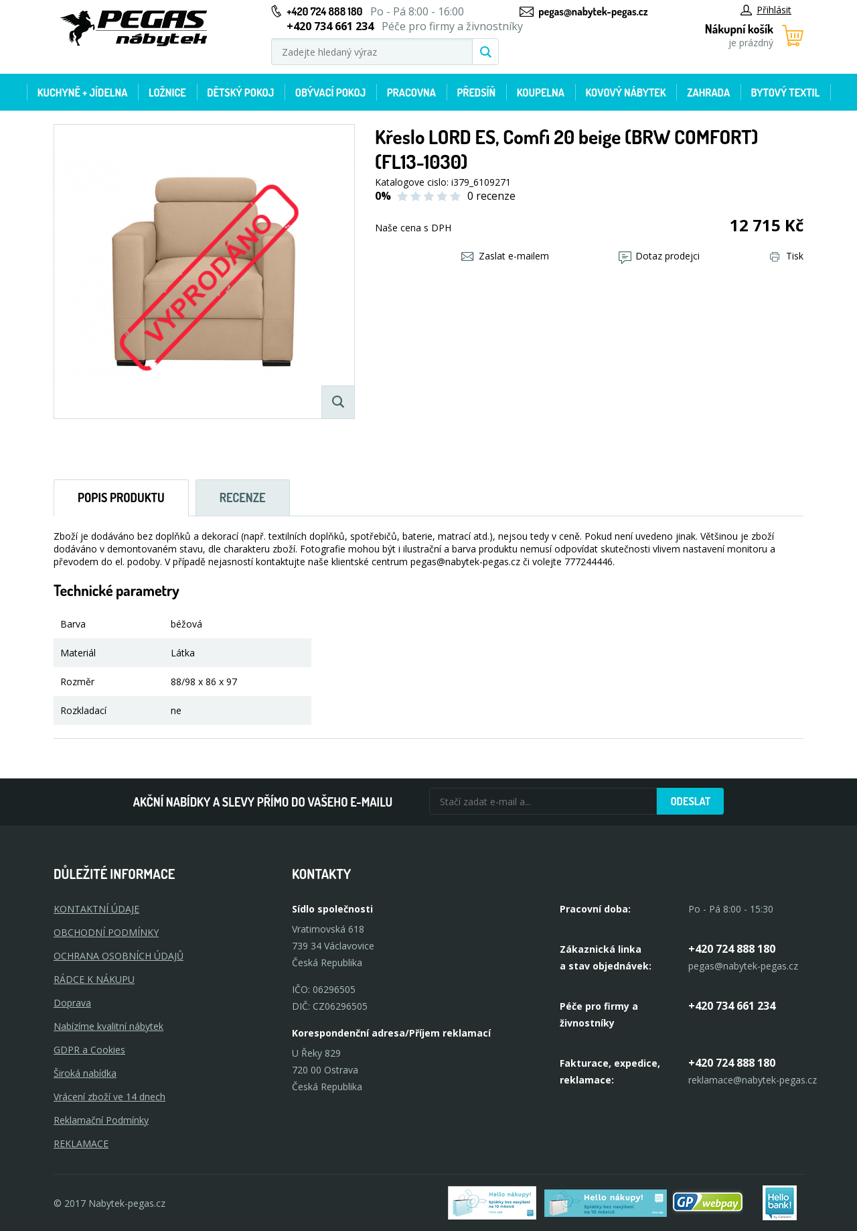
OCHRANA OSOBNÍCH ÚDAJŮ (118, 955)
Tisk (786, 255)
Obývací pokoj (330, 92)
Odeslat (690, 801)
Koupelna (540, 92)
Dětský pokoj (240, 92)
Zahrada (708, 92)
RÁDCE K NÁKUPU (94, 979)
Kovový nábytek (625, 92)
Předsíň (476, 92)
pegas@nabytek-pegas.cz (592, 11)
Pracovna (411, 92)
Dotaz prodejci (659, 255)
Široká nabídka (85, 1073)
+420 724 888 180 (324, 11)
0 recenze (491, 195)
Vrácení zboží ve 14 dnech (109, 1096)
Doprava (72, 1002)
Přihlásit (766, 9)
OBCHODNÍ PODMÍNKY (106, 932)
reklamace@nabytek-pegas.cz (752, 1079)
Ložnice (167, 92)
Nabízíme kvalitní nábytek (108, 1026)
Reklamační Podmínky (101, 1120)
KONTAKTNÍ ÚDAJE (96, 908)
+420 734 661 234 (731, 1005)
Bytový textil (785, 92)
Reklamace (81, 1143)
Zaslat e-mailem (505, 255)
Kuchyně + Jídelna (82, 92)
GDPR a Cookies (89, 1049)
